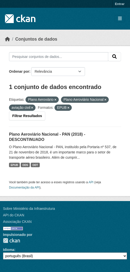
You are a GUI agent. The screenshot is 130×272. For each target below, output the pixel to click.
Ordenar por (19, 71)
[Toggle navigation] (120, 18)
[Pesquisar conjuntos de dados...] (58, 56)
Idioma (8, 250)
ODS (25, 164)
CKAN (11, 240)
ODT (35, 164)
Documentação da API (24, 187)
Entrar (119, 4)
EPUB (14, 164)
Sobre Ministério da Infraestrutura (29, 209)
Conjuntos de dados (36, 39)
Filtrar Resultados (27, 116)
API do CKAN (13, 215)
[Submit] (114, 56)
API (91, 182)
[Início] (7, 39)
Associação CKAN (17, 222)
